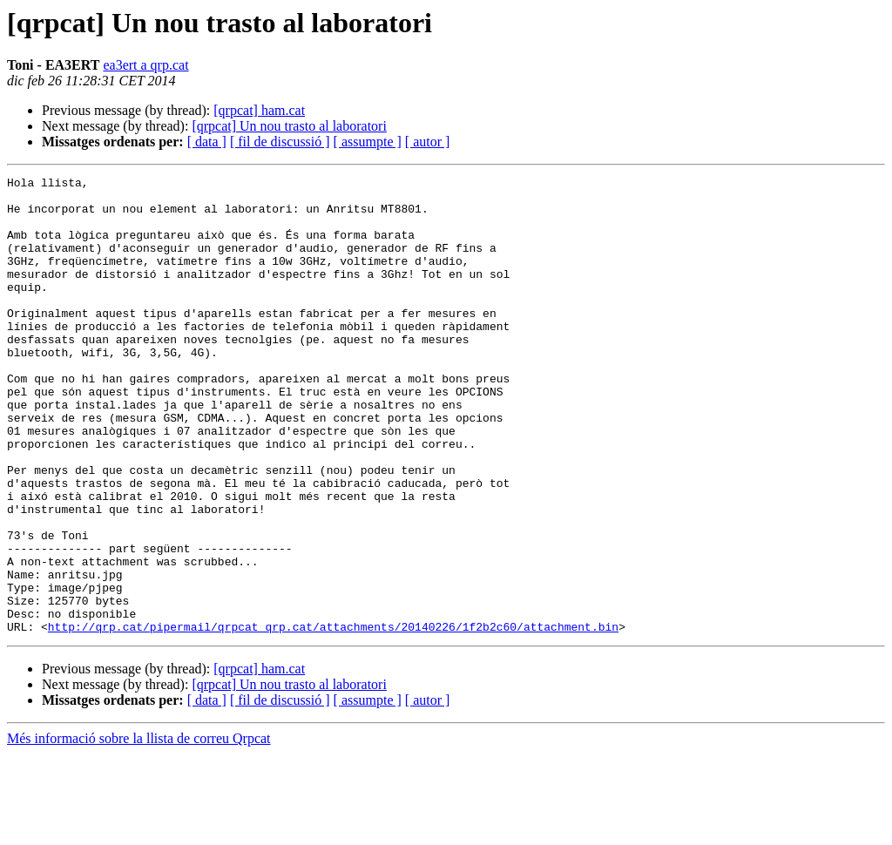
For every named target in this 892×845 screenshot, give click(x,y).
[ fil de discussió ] (280, 141)
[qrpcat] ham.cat (259, 110)
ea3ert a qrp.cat (145, 64)
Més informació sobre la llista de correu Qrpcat (139, 829)
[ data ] (206, 141)
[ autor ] (427, 141)
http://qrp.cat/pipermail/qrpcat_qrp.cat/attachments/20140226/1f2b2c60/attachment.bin (333, 718)
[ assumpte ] (368, 141)
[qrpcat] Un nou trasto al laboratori (289, 125)
